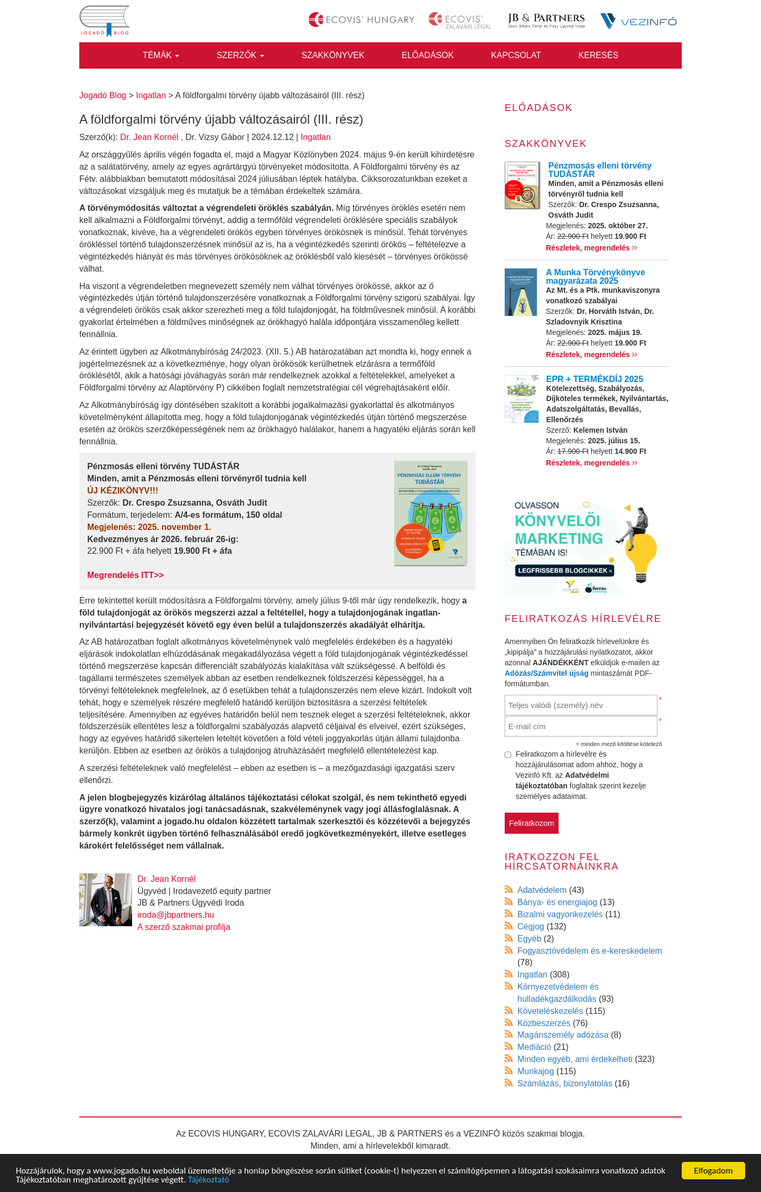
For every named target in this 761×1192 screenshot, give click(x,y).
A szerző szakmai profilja (183, 927)
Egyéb (529, 938)
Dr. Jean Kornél (149, 137)
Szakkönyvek (332, 55)
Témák (161, 55)
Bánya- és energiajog (557, 902)
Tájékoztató (208, 1180)
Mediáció (534, 1046)
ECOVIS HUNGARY (226, 1133)
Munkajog (535, 1071)
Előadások (428, 55)
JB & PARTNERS (410, 1133)
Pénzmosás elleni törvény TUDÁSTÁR (600, 170)
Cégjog (530, 926)
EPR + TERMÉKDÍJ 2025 (595, 379)
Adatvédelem (542, 890)
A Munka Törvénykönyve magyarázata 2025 (595, 276)
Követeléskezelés (550, 1011)
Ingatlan (316, 137)
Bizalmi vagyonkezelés (560, 914)
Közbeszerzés (544, 1023)
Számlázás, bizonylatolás (564, 1083)
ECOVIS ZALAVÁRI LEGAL (320, 1133)
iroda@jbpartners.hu (175, 914)
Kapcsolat (516, 55)
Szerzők (240, 55)
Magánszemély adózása (563, 1034)
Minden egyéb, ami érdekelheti (575, 1059)
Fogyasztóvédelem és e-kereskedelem (589, 950)
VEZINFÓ (481, 1133)
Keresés (598, 55)
